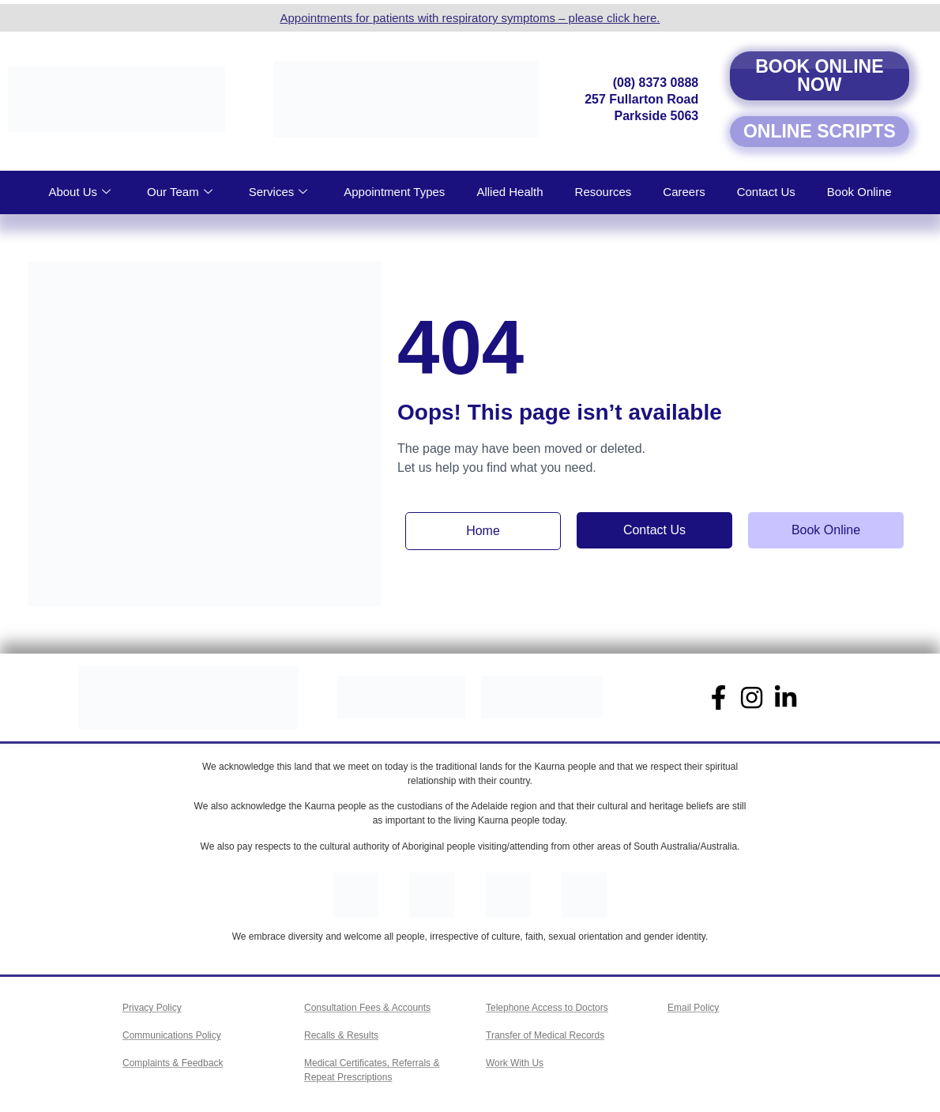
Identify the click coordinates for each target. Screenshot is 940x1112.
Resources (603, 191)
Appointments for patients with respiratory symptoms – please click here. (470, 18)
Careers (684, 191)
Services (278, 192)
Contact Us (766, 191)
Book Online (859, 191)
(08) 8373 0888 (656, 82)
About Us (79, 192)
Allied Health (509, 191)
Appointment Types (394, 191)
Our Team (179, 192)
